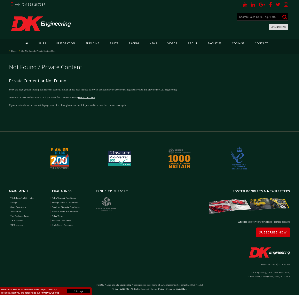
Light (278, 26)
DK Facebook (16, 220)
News (153, 43)
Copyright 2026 (122, 289)
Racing (134, 43)
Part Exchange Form (19, 216)
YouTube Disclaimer (61, 220)
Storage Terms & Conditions (65, 202)
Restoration (65, 43)
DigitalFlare (181, 289)
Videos (172, 43)
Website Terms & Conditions (65, 211)
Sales (42, 43)
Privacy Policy (157, 289)
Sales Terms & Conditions (64, 198)
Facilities (214, 43)
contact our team (86, 97)
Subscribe (242, 221)
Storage (238, 43)
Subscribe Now (273, 232)
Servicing (93, 43)
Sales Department (18, 207)
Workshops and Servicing (22, 198)
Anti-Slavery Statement (62, 225)
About (192, 43)
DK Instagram (16, 225)
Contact (261, 43)
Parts (114, 43)
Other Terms (57, 216)
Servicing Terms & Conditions (65, 207)
